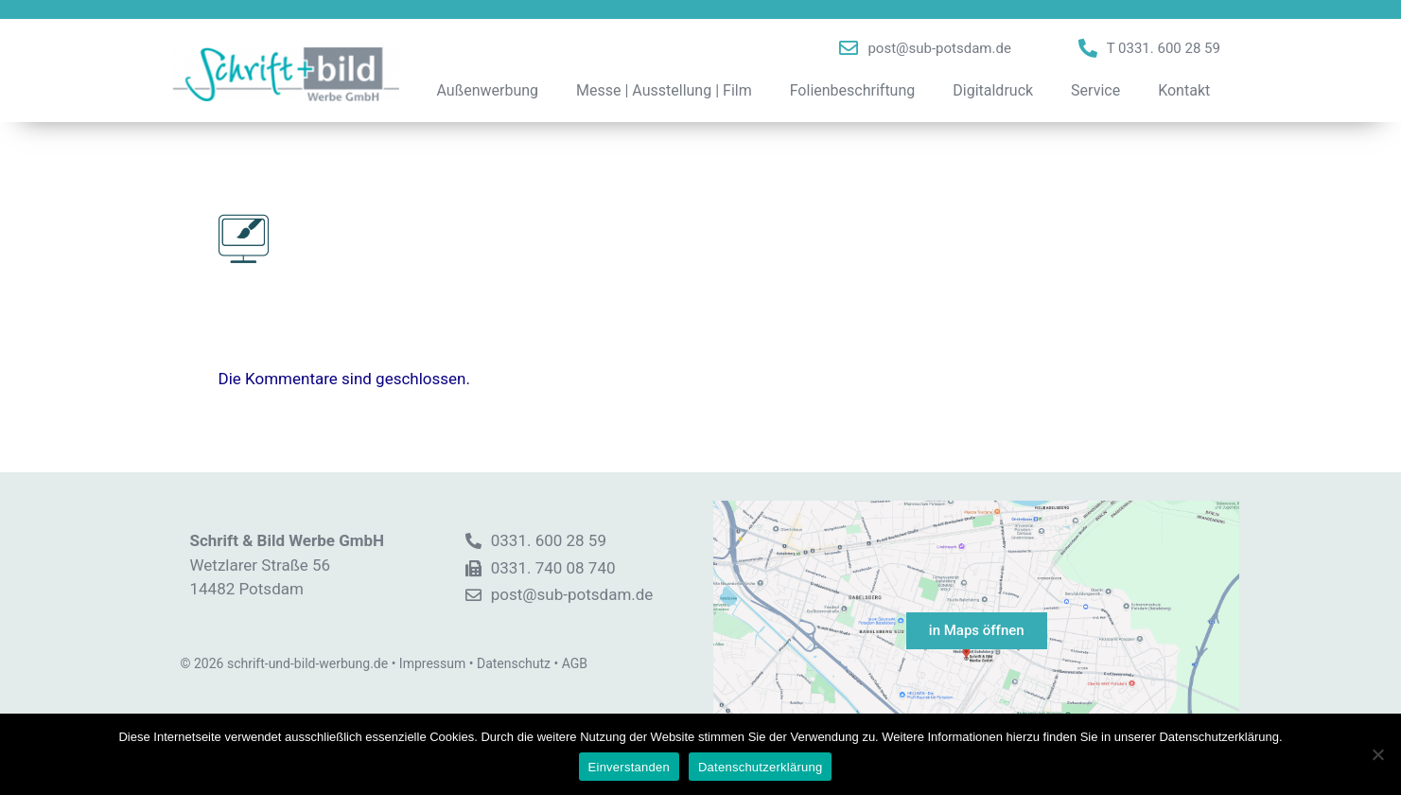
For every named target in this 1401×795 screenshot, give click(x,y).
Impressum (432, 663)
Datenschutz (514, 663)
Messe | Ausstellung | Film (664, 90)
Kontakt (1184, 90)
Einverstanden (629, 767)
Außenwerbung (488, 90)
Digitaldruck (993, 90)
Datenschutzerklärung (760, 767)
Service (1095, 90)
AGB (574, 663)
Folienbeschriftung (853, 90)
